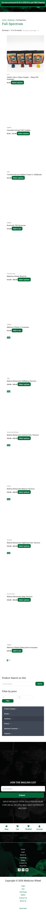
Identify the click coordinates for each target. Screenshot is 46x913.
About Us (23, 855)
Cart (17, 829)
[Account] (39, 826)
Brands (7, 714)
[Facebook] (19, 869)
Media (23, 860)
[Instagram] (23, 869)
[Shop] (7, 826)
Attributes (8, 719)
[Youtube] (26, 869)
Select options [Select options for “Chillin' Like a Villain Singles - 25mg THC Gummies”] (17, 82)
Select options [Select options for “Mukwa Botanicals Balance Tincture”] (24, 492)
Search (39, 684)
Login (23, 852)
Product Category (10, 709)
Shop (6, 829)
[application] (16, 709)
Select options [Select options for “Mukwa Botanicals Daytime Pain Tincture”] (24, 438)
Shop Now (23, 838)
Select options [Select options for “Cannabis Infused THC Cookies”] (23, 133)
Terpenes (8, 733)
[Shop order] (30, 30)
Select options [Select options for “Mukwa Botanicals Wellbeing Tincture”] (24, 384)
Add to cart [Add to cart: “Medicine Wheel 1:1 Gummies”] (17, 330)
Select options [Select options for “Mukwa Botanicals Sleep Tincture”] (24, 600)
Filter (7, 701)
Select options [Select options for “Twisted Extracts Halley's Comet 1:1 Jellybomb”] (18, 178)
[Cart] (18, 826)
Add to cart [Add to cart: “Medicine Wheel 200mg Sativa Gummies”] (17, 651)
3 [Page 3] (9, 660)
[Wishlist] (28, 826)
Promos (7, 723)
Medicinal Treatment (12, 728)
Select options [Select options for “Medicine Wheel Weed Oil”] (24, 279)
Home (4, 20)
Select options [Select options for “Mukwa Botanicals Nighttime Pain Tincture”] (24, 546)
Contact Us (23, 863)
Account (39, 829)
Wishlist (28, 829)
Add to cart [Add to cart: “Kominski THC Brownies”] (17, 229)
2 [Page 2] (8, 660)
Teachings (23, 858)
